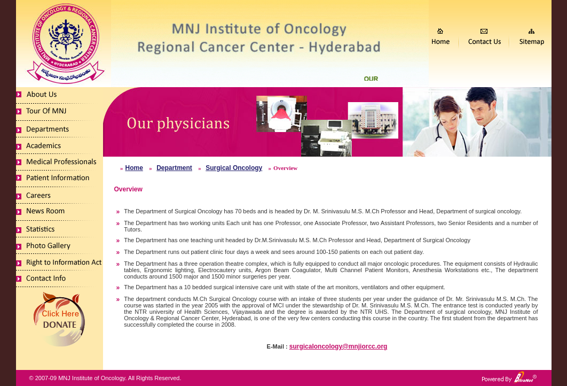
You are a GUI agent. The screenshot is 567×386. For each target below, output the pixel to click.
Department (174, 168)
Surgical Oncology (234, 168)
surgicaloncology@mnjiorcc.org (338, 346)
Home (134, 168)
